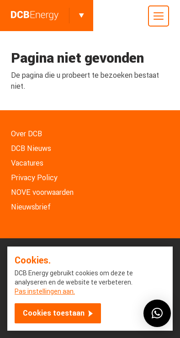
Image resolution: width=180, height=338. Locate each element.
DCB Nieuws (31, 148)
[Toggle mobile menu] (158, 16)
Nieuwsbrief (31, 207)
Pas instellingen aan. (45, 291)
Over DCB (26, 133)
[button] (157, 313)
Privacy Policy (34, 177)
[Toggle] (81, 15)
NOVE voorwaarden (42, 192)
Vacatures (27, 163)
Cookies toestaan (54, 313)
